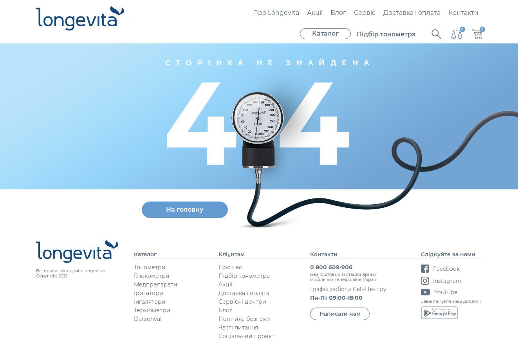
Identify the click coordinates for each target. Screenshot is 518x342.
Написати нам (340, 313)
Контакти (463, 12)
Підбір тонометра (386, 34)
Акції (315, 12)
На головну (184, 209)
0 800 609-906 (331, 267)
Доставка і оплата (411, 12)
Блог (338, 12)
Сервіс (364, 12)
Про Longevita (276, 12)
